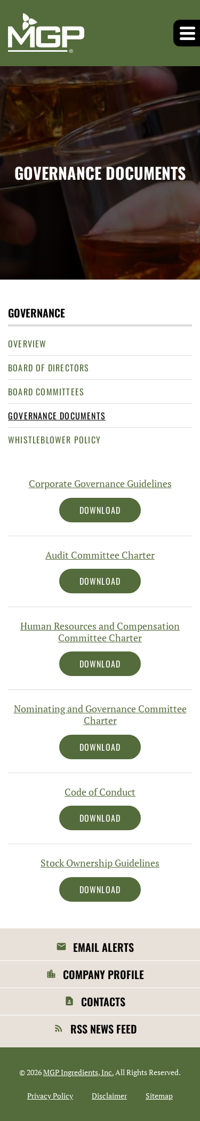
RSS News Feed (103, 1029)
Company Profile (103, 974)
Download (110, 509)
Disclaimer (109, 1096)
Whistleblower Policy (54, 439)
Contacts (103, 1001)
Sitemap (159, 1096)
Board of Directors (49, 367)
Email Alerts (103, 947)
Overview (27, 343)
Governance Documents (57, 415)
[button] (186, 33)
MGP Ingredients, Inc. (78, 1072)
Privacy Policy (50, 1096)
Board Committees (46, 391)
